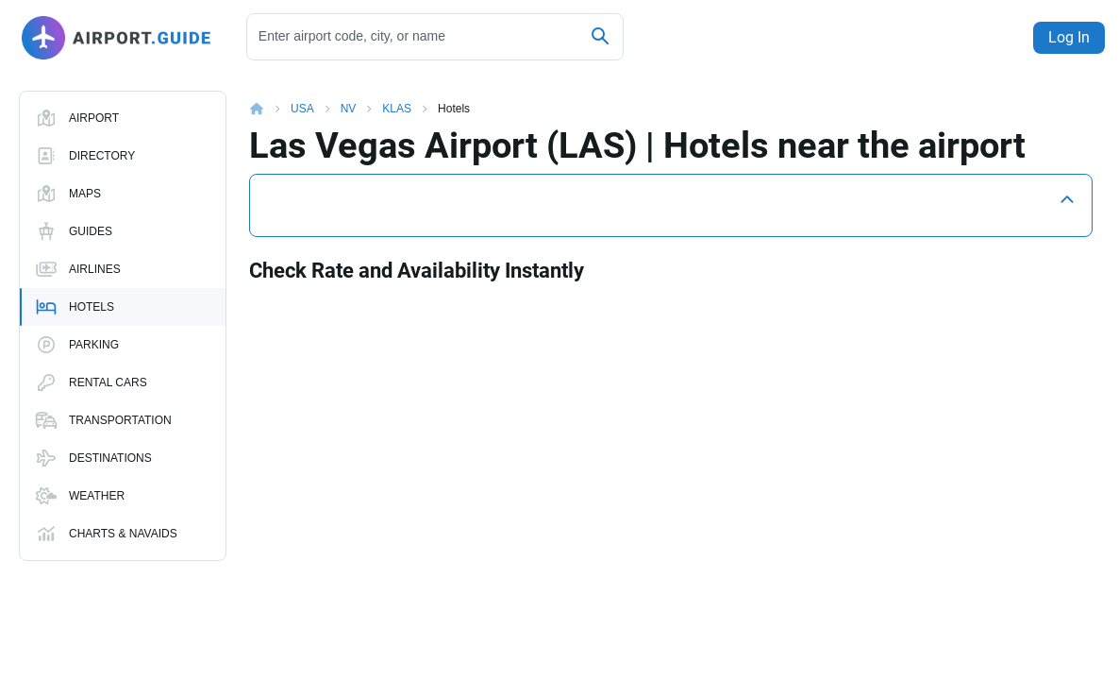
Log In (1064, 37)
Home (270, 93)
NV (349, 93)
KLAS (396, 93)
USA (302, 93)
